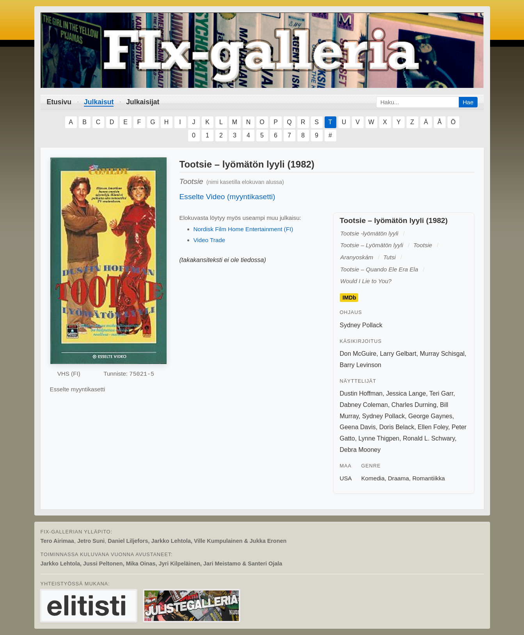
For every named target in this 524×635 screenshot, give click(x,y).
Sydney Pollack (361, 325)
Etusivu (59, 102)
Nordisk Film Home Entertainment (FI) (243, 229)
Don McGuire (358, 353)
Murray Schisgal (442, 353)
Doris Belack (396, 427)
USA (346, 478)
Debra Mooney (360, 449)
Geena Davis (358, 427)
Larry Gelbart (398, 353)
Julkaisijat (142, 102)
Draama (398, 478)
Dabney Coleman (364, 404)
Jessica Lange (406, 393)
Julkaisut (99, 102)
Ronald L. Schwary (429, 438)
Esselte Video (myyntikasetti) (227, 197)
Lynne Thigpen (379, 438)
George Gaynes (430, 416)
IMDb (349, 297)
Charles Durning (414, 404)
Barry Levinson (361, 365)
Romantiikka (428, 478)
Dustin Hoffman (361, 393)
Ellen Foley (433, 427)
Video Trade (210, 240)
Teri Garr (441, 393)
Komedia (373, 478)
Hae (468, 102)
